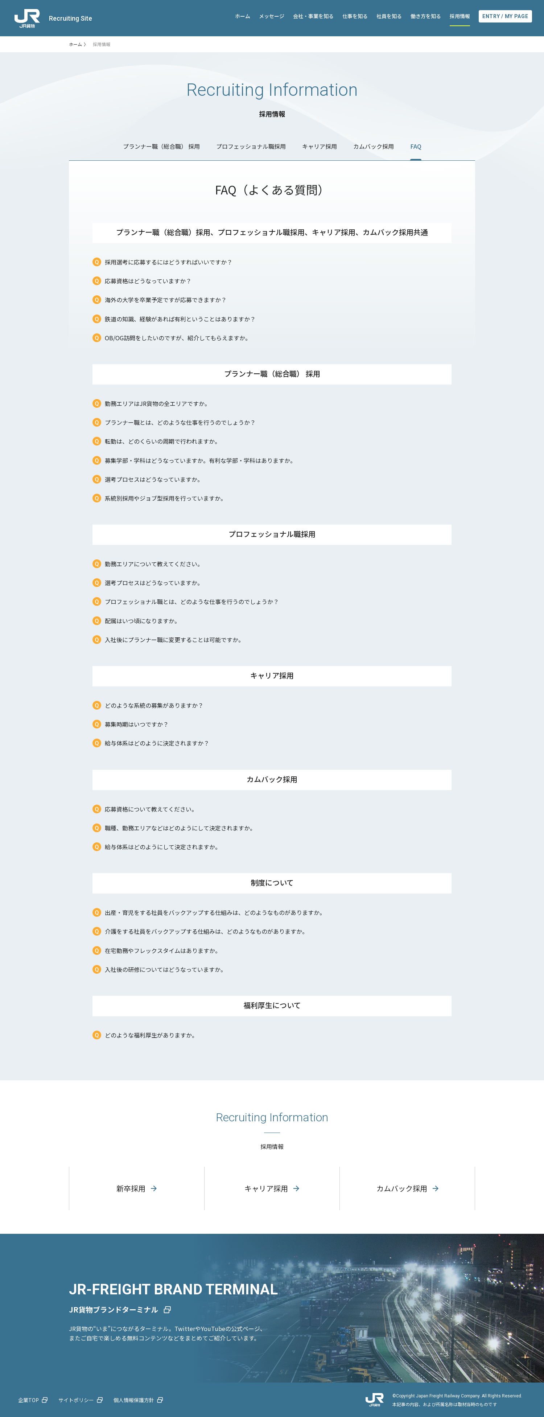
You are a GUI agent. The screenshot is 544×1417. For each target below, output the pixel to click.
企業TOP (28, 1400)
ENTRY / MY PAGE (505, 16)
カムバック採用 (373, 146)
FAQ (415, 146)
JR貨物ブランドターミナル (113, 1309)
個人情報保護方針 (134, 1400)
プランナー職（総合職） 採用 (161, 146)
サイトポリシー (76, 1400)
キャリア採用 (319, 146)
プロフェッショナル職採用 (251, 146)
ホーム (242, 16)
